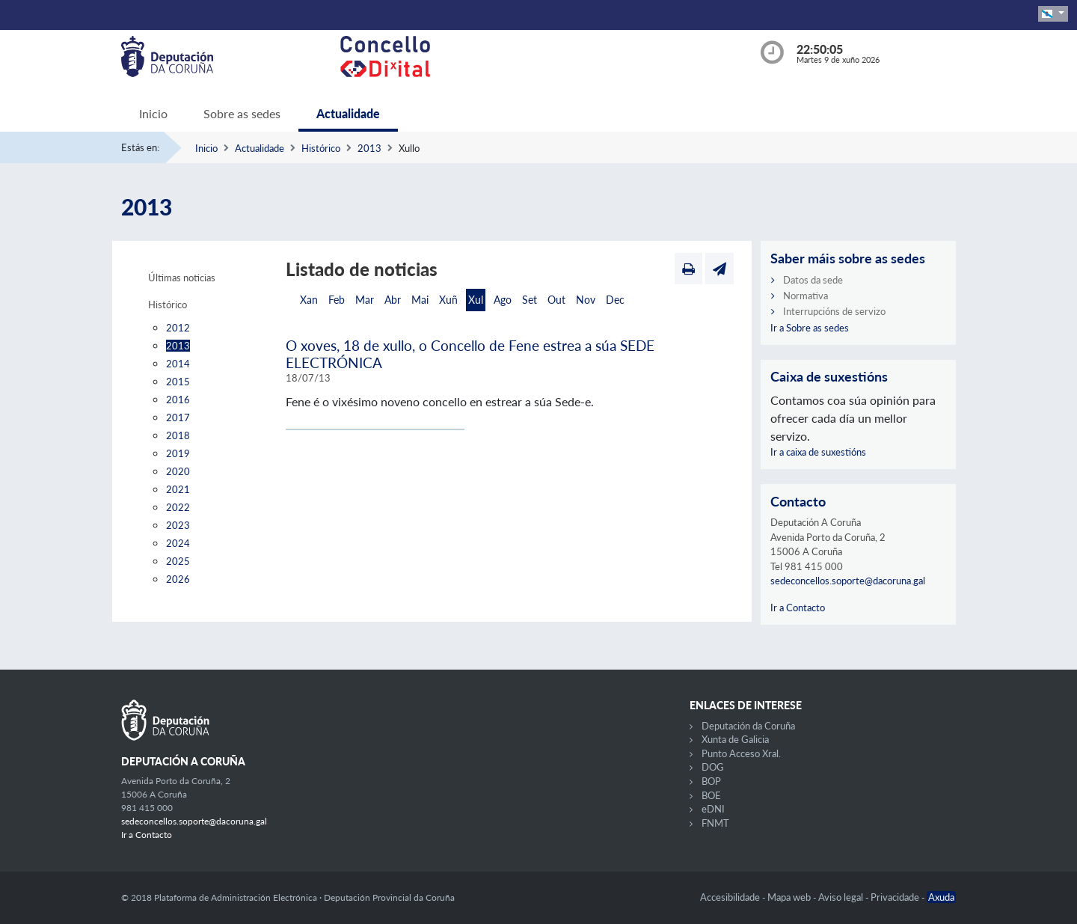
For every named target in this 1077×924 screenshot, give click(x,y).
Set (529, 299)
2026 (178, 579)
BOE (711, 795)
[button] (1053, 14)
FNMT (715, 823)
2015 (178, 382)
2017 (178, 417)
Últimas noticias (181, 278)
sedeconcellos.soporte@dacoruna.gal (847, 581)
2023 (178, 525)
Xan (309, 299)
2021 (178, 489)
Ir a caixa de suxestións (818, 452)
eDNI (713, 809)
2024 (178, 543)
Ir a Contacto (797, 608)
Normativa (805, 296)
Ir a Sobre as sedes (809, 328)
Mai (420, 299)
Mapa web (790, 897)
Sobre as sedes (241, 113)
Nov (585, 299)
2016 (178, 400)
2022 (178, 507)
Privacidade (896, 897)
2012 (178, 328)
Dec (615, 299)
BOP (711, 781)
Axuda (941, 897)
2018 (178, 435)
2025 (178, 561)
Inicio (153, 113)
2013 (369, 148)
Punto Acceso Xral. (741, 753)
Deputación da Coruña (748, 726)
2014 (178, 364)
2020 (178, 471)
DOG (713, 767)
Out (556, 299)
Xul (475, 299)
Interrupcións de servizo (834, 311)
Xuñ (448, 299)
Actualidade (348, 113)
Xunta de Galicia (735, 739)
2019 (178, 453)
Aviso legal (841, 897)
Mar (364, 299)
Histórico (320, 148)
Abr (392, 299)
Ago (503, 299)
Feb (336, 299)
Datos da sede (813, 280)
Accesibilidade (731, 897)
